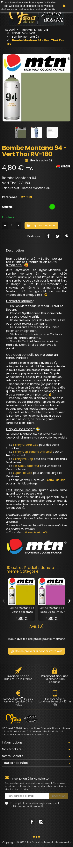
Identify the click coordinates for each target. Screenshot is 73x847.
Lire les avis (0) (38, 160)
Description (15, 250)
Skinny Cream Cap (25, 445)
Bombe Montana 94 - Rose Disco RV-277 (51, 610)
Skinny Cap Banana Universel (32, 452)
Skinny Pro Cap (23, 459)
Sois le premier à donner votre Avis (36, 651)
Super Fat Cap (22, 473)
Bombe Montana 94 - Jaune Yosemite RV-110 (21, 612)
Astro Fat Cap (56, 480)
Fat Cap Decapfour (26, 466)
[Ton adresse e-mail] (27, 796)
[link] (48, 236)
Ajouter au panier (41, 225)
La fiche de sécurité (34, 532)
